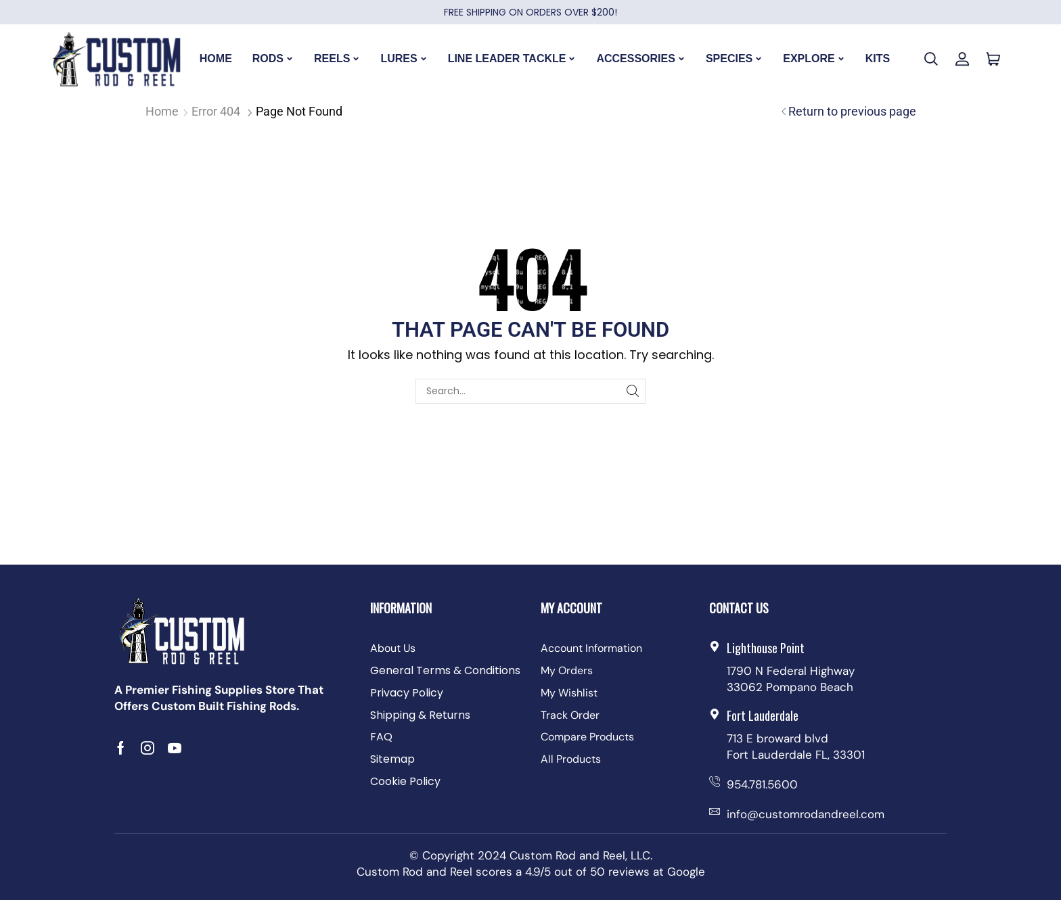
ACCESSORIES (640, 58)
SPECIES (734, 58)
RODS (273, 58)
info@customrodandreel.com (805, 814)
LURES (403, 58)
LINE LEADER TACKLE (512, 58)
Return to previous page (852, 111)
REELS (337, 58)
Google (686, 871)
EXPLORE (813, 58)
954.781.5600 (762, 784)
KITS (877, 58)
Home (162, 111)
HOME (216, 58)
